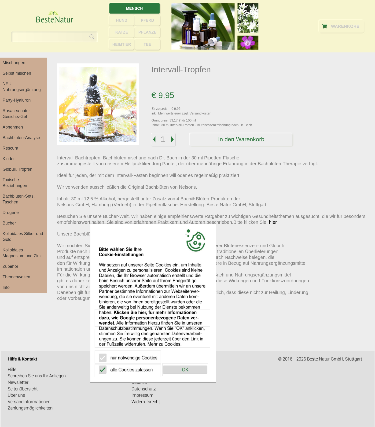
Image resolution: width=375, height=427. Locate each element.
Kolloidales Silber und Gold (23, 236)
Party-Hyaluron (17, 100)
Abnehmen (13, 127)
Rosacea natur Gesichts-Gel (16, 113)
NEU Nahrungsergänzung (22, 86)
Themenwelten (16, 277)
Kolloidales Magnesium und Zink (22, 253)
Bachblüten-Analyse (21, 137)
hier (273, 222)
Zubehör (10, 266)
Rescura (10, 148)
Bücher (9, 223)
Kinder (9, 158)
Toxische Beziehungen (15, 182)
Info (6, 287)
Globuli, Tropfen (17, 169)
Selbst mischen (17, 73)
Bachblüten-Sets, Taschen (19, 199)
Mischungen (14, 62)
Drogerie (11, 212)
